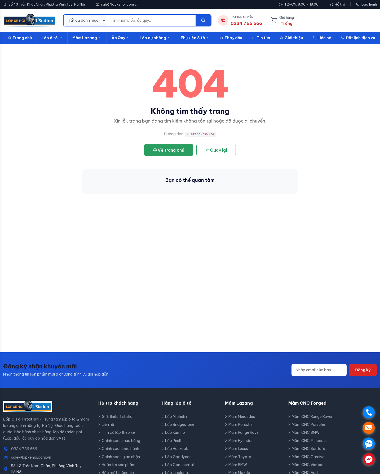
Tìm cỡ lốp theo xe (118, 432)
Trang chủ (20, 37)
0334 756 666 (24, 448)
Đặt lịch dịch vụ (358, 37)
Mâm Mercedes (241, 416)
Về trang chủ (168, 150)
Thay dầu (231, 37)
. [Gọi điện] (368, 412)
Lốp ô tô (52, 37)
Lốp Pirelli (173, 440)
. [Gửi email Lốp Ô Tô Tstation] (368, 427)
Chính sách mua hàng (121, 440)
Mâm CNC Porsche (308, 424)
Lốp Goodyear (178, 456)
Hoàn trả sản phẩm (118, 464)
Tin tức (261, 37)
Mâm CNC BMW (306, 432)
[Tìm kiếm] (203, 20)
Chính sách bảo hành (120, 448)
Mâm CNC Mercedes (310, 440)
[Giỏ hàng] (282, 20)
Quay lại (216, 150)
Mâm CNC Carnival (308, 456)
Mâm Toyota (239, 456)
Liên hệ (322, 37)
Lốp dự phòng (155, 37)
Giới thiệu (291, 37)
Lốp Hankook (176, 448)
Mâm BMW (237, 464)
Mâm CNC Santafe (308, 448)
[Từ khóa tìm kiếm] (151, 20)
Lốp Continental (179, 464)
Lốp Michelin (176, 416)
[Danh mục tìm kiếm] (85, 20)
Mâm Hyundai (240, 440)
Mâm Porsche (240, 424)
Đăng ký (362, 370)
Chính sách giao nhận (121, 456)
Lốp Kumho (175, 432)
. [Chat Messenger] (368, 459)
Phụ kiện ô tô (195, 37)
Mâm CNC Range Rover (312, 416)
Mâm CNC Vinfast (308, 464)
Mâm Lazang (87, 37)
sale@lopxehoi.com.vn (119, 4)
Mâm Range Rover (244, 432)
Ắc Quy (121, 37)
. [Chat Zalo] (368, 443)
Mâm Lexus (238, 448)
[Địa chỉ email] (319, 370)
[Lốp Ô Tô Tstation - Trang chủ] (30, 20)
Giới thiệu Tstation (118, 416)
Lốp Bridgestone (179, 424)
